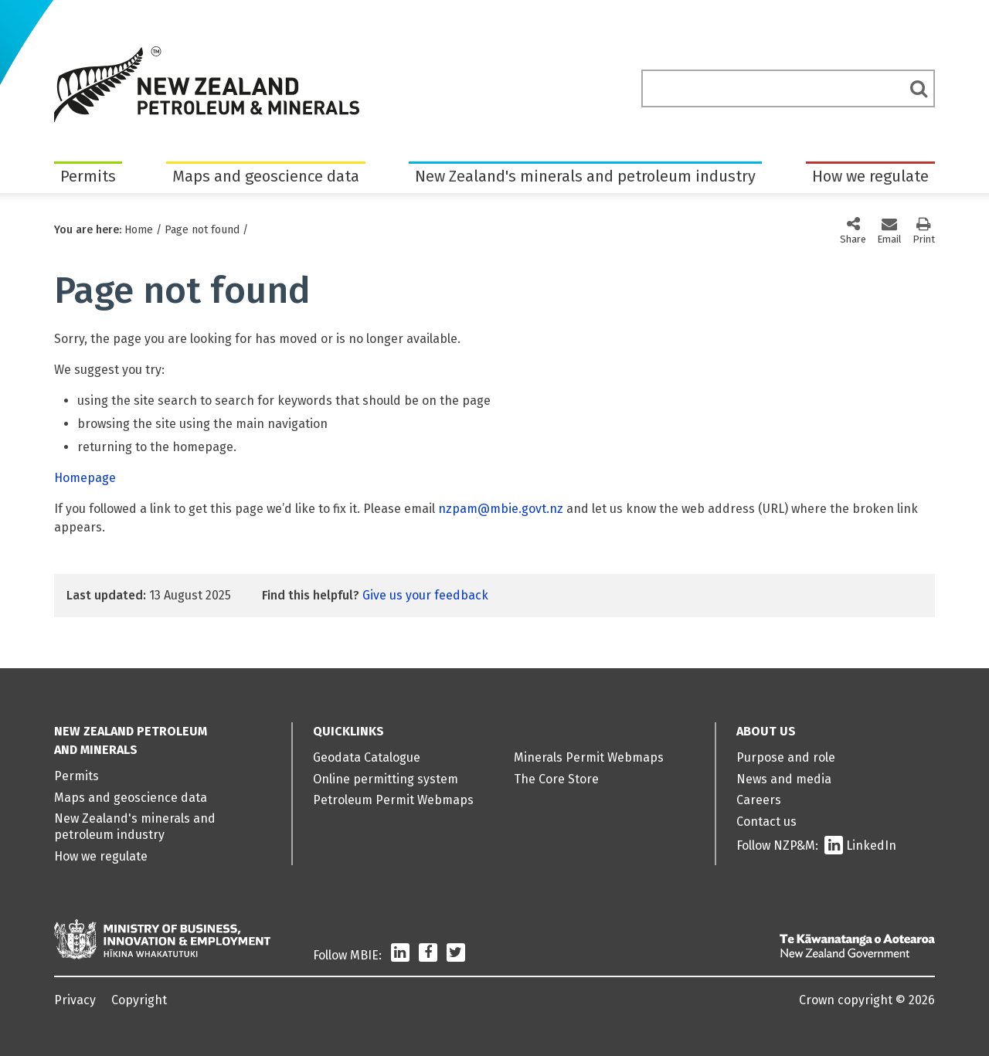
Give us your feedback (425, 595)
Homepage (85, 477)
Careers (758, 800)
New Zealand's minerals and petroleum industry (585, 176)
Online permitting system (385, 779)
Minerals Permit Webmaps (589, 757)
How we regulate (870, 176)
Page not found (202, 229)
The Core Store (556, 779)
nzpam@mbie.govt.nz (500, 508)
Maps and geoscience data (265, 176)
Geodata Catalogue (366, 757)
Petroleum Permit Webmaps (393, 800)
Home (138, 229)
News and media (783, 779)
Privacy (75, 1000)
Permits (88, 176)
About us (766, 731)
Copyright (139, 1000)
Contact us (766, 821)
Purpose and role (785, 757)
